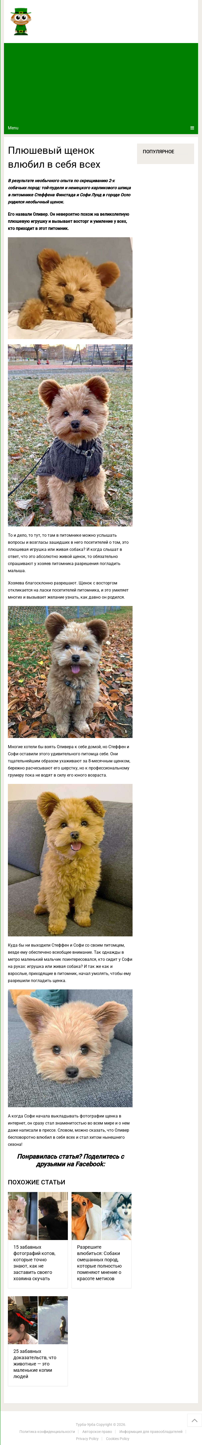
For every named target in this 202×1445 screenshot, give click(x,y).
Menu (13, 127)
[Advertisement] (101, 82)
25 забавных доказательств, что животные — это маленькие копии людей (34, 1363)
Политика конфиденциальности (47, 1432)
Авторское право (97, 1432)
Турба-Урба (85, 1424)
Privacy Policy (87, 1439)
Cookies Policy (117, 1439)
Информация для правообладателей (151, 1432)
